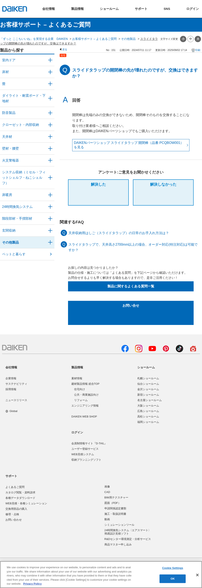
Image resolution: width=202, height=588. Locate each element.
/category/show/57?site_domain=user (50, 218)
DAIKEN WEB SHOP (84, 416)
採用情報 (10, 389)
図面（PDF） (112, 503)
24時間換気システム (17, 207)
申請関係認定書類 (115, 508)
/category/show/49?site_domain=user (50, 137)
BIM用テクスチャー (116, 497)
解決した (98, 184)
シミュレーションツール (119, 524)
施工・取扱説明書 (115, 513)
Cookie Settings (172, 568)
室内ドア (8, 60)
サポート (11, 476)
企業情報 (10, 378)
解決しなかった (163, 184)
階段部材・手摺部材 (17, 218)
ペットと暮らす (14, 254)
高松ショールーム (148, 416)
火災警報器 (10, 160)
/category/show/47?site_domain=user (50, 148)
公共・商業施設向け (86, 394)
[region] (101, 574)
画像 (107, 486)
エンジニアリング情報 (85, 405)
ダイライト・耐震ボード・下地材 (24, 98)
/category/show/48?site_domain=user (50, 98)
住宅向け (79, 389)
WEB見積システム (82, 454)
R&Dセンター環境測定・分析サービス (127, 539)
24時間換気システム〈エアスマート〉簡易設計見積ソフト (127, 532)
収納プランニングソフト (86, 459)
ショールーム (146, 367)
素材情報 (76, 378)
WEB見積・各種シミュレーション (26, 503)
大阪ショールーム (148, 405)
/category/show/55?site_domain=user (50, 177)
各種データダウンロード (20, 497)
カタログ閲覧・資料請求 (20, 492)
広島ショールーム (148, 411)
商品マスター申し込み (118, 544)
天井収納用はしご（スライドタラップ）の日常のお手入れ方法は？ (118, 233)
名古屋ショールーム (149, 400)
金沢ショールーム (148, 389)
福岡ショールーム (148, 422)
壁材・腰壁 (10, 148)
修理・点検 (12, 514)
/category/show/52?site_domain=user (50, 160)
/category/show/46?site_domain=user (50, 84)
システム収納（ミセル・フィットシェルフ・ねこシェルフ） (24, 177)
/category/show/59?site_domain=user (50, 72)
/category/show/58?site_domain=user (50, 242)
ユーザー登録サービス (85, 448)
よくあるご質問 (14, 487)
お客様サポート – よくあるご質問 (94, 38)
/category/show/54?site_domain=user (50, 125)
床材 (5, 72)
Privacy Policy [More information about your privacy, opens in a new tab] (32, 583)
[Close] (197, 575)
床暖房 (7, 195)
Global (11, 411)
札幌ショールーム (148, 378)
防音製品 (8, 113)
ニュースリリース (16, 400)
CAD (107, 492)
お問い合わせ (13, 519)
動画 (107, 519)
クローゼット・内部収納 (20, 124)
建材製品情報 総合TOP (85, 383)
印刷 (197, 50)
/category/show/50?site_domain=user (50, 113)
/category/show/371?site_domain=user (50, 60)
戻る (64, 49)
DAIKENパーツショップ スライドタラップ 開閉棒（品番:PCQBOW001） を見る (129, 145)
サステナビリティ (16, 383)
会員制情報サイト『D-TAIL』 (89, 443)
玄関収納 (8, 230)
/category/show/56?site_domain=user (50, 230)
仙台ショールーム (148, 383)
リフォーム (81, 400)
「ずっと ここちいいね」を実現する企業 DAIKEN (34, 38)
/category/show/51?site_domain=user (50, 207)
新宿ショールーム (148, 394)
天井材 (7, 136)
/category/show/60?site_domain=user (50, 195)
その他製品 (128, 38)
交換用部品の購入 (16, 508)
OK (173, 578)
